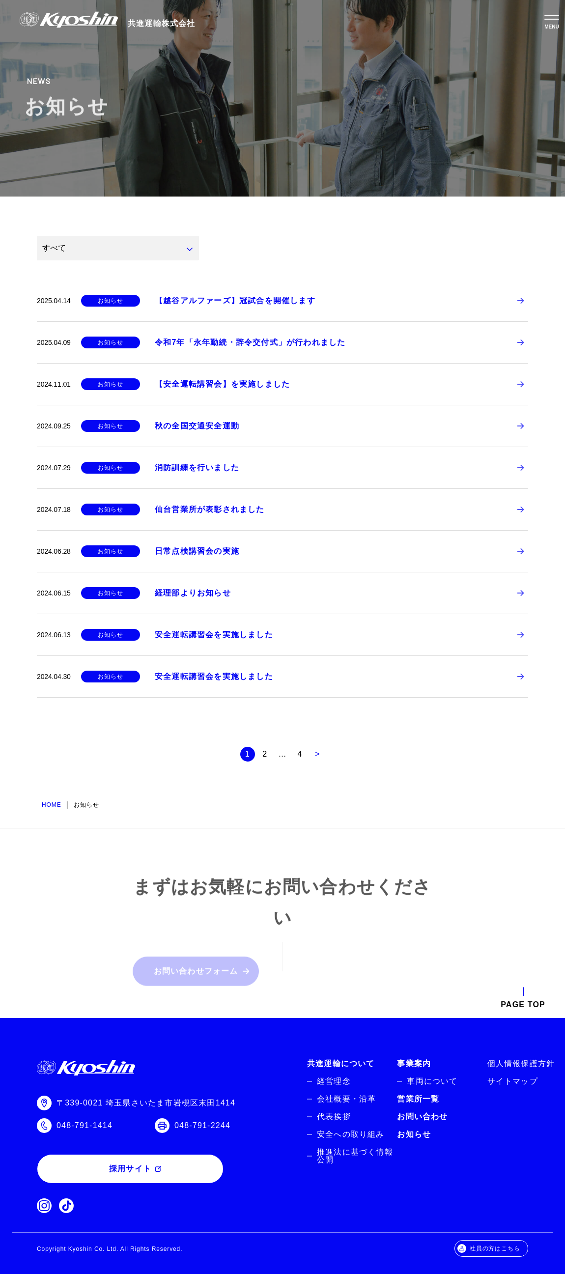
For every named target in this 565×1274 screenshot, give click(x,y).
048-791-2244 (202, 1125)
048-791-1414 (84, 1125)
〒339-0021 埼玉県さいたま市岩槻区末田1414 (145, 1103)
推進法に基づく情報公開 (355, 1156)
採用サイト (130, 1168)
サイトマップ (512, 1081)
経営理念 (334, 1081)
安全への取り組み (351, 1134)
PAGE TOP (523, 1004)
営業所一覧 (418, 1099)
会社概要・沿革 (346, 1099)
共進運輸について (341, 1063)
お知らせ (414, 1134)
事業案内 (414, 1063)
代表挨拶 (334, 1116)
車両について (432, 1081)
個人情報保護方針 (521, 1063)
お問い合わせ (422, 1116)
